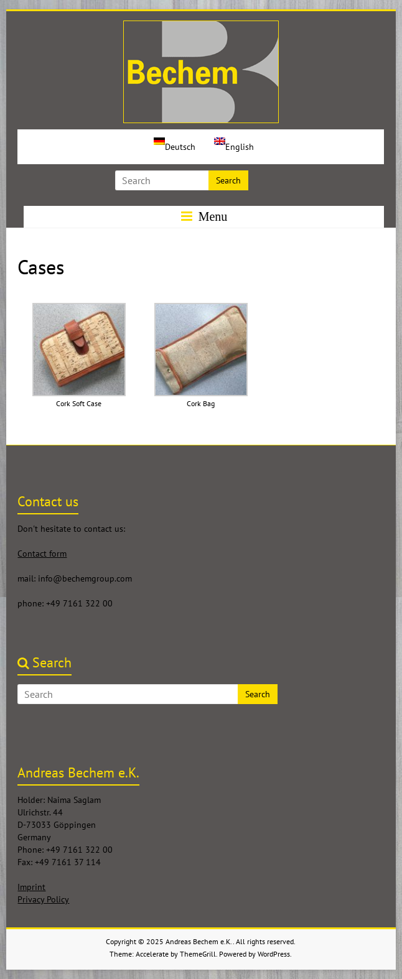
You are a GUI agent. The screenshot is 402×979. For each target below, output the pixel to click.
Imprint (31, 887)
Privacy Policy (43, 899)
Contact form (42, 553)
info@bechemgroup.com (85, 578)
